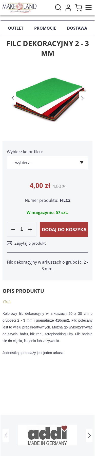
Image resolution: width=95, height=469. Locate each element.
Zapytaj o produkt (30, 243)
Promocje (45, 28)
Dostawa (77, 28)
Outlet (15, 28)
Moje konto (68, 8)
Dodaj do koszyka (64, 229)
